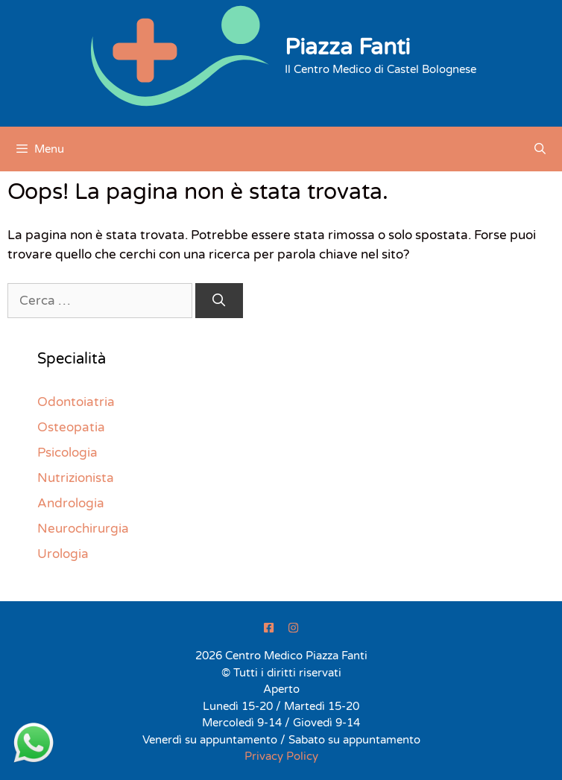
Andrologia (70, 503)
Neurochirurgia (83, 528)
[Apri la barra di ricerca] (540, 149)
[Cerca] (219, 301)
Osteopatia (71, 427)
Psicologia (67, 452)
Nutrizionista (75, 478)
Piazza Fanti (347, 47)
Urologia (63, 554)
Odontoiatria (76, 402)
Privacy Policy (281, 756)
